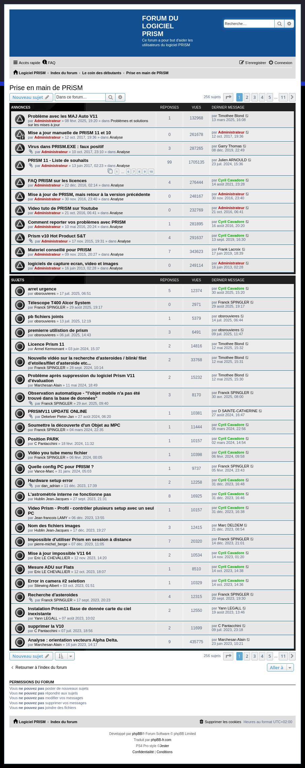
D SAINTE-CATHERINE (238, 411)
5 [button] (270, 97)
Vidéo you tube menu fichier (57, 452)
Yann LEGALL (46, 618)
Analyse (116, 137)
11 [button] (283, 97)
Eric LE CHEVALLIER (52, 558)
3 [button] (254, 97)
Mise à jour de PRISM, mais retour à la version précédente (89, 194)
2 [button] (247, 97)
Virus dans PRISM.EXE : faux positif (66, 146)
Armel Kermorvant (49, 349)
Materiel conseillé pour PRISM (59, 249)
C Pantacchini (45, 444)
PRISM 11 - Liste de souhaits (58, 160)
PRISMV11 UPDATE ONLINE (57, 411)
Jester (164, 746)
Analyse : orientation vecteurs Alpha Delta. (73, 640)
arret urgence (42, 288)
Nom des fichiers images (54, 525)
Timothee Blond (231, 116)
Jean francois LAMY (50, 518)
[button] (228, 97)
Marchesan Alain (48, 385)
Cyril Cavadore (231, 180)
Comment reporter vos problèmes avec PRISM (77, 222)
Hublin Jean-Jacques (51, 499)
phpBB (137, 734)
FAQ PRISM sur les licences (57, 180)
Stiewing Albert (46, 586)
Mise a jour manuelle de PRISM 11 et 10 (69, 132)
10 (151, 171)
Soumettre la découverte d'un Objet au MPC (74, 425)
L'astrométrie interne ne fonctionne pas (69, 494)
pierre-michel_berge (50, 544)
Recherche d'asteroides (53, 594)
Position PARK (43, 439)
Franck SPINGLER (49, 307)
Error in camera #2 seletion (56, 581)
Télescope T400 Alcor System (59, 302)
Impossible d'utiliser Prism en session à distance (79, 539)
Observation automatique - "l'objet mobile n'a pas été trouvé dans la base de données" (84, 396)
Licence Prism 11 (46, 344)
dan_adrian (50, 486)
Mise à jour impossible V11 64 (59, 553)
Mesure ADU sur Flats (51, 567)
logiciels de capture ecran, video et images (73, 263)
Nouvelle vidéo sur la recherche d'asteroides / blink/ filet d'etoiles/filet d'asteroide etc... (87, 360)
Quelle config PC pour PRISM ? (61, 466)
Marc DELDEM (230, 525)
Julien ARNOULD (232, 160)
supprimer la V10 (46, 626)
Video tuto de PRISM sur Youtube (63, 208)
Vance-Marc (44, 471)
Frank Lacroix (229, 249)
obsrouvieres (45, 293)
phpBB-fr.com (161, 740)
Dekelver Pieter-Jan (57, 417)
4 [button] (262, 97)
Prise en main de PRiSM (46, 87)
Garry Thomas (230, 146)
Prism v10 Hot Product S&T (57, 235)
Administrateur (47, 121)
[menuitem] (49, 63)
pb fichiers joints (46, 316)
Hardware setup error (50, 480)
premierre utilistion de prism (58, 330)
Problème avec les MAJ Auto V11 (63, 116)
